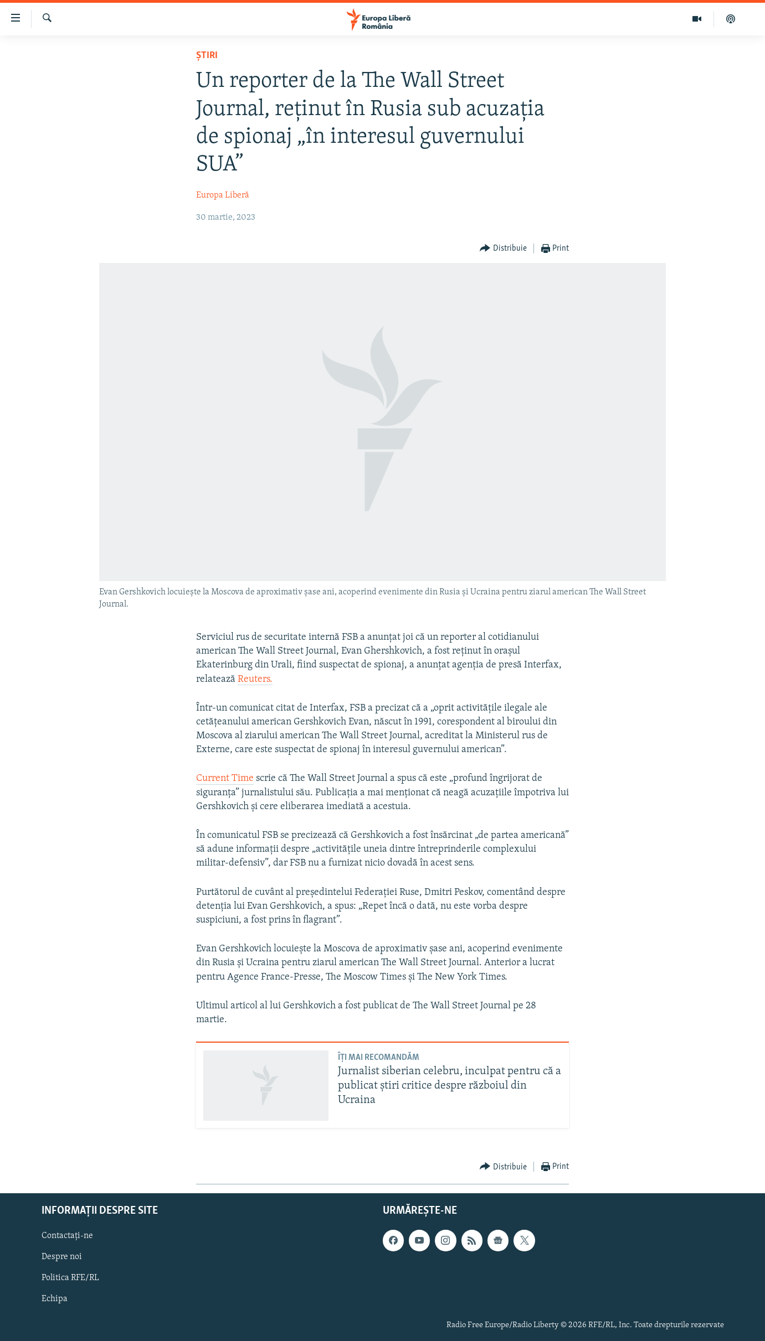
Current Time (225, 778)
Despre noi (62, 1256)
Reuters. (255, 679)
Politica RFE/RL (70, 1277)
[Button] (503, 248)
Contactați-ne (67, 1235)
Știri (207, 55)
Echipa (55, 1299)
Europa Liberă (222, 195)
